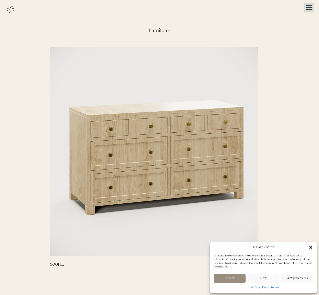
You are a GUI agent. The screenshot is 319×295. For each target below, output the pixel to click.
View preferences (297, 278)
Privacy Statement (270, 287)
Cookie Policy (254, 287)
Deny (263, 278)
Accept (230, 278)
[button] (311, 247)
